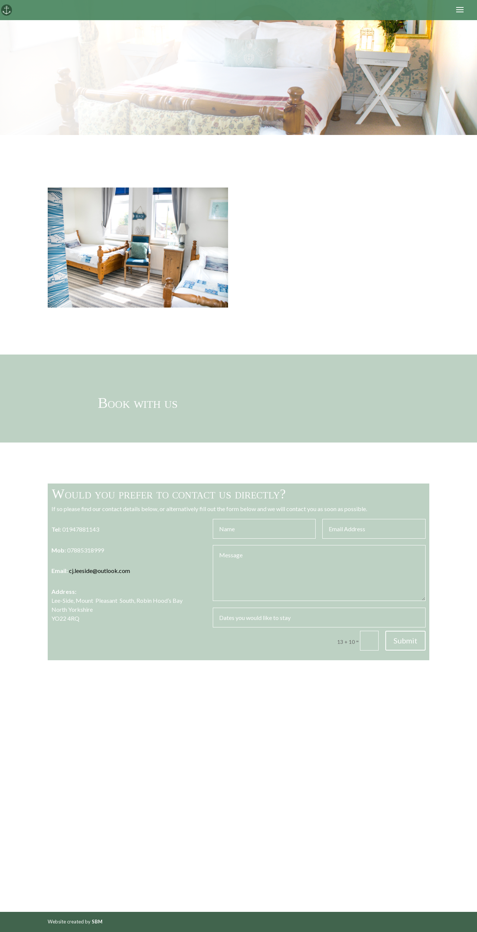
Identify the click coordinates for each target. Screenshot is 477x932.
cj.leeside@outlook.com (99, 570)
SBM (97, 922)
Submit (405, 640)
